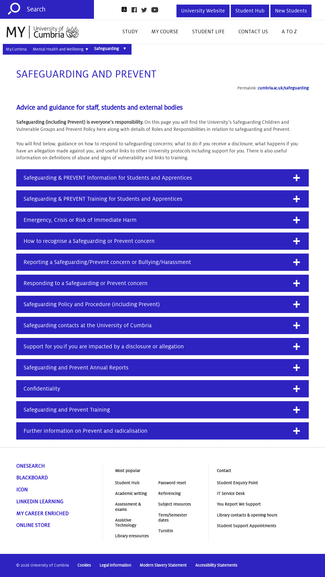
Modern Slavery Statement (163, 565)
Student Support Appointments (246, 526)
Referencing (169, 493)
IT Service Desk (231, 493)
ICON (22, 490)
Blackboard (32, 478)
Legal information (115, 565)
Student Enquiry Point (237, 483)
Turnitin (165, 531)
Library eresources (132, 536)
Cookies (84, 565)
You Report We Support (239, 504)
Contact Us (253, 32)
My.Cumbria (16, 49)
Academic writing (131, 493)
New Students (291, 11)
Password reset (172, 483)
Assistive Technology (125, 523)
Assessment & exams (128, 507)
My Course (164, 32)
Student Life (208, 32)
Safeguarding (111, 48)
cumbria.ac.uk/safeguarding (283, 88)
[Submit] (14, 9)
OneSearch (30, 466)
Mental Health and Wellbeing (60, 49)
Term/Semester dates (172, 518)
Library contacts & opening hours (247, 515)
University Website (203, 11)
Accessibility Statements (216, 565)
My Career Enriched (42, 514)
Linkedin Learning (39, 502)
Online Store (33, 525)
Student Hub (250, 11)
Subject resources (174, 504)
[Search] (60, 9)
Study (130, 32)
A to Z (289, 32)
